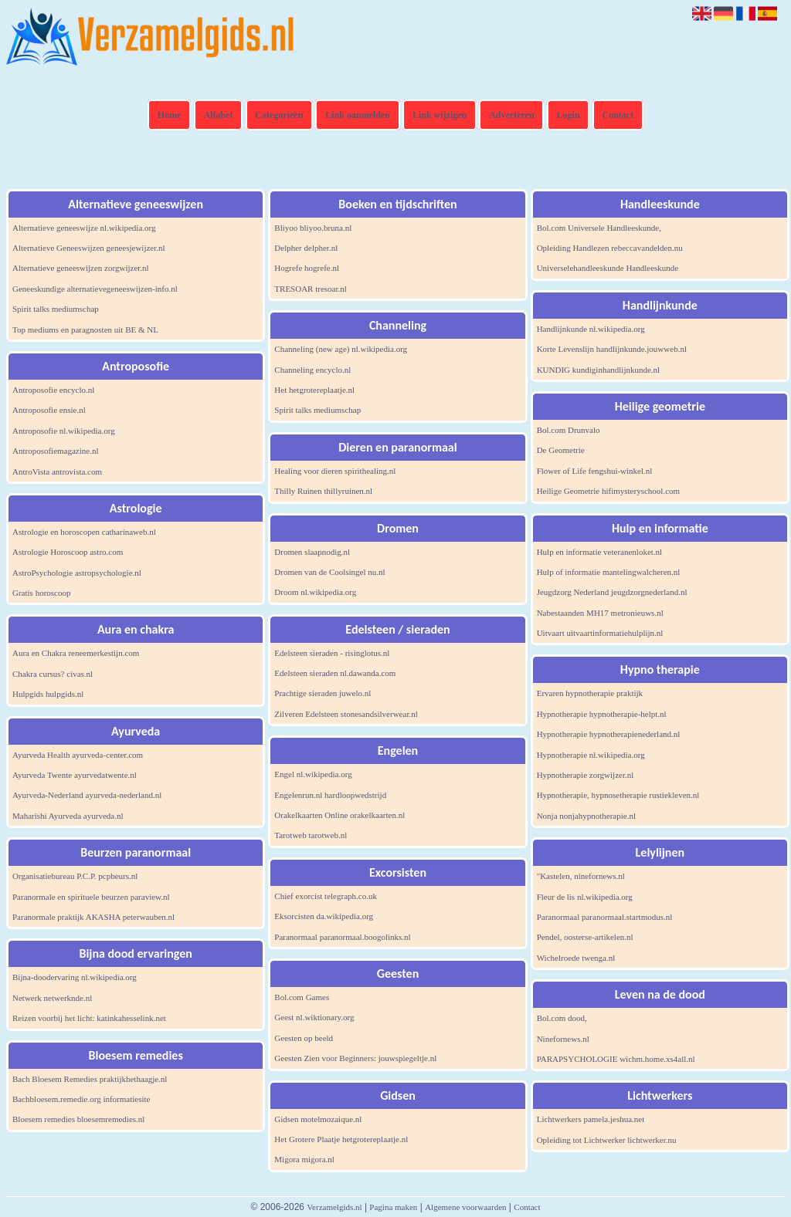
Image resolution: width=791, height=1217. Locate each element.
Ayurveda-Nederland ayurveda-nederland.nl (86, 795)
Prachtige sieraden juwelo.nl (322, 693)
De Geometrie (561, 450)
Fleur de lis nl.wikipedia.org (585, 896)
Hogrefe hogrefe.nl (306, 267)
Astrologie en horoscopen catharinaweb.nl (84, 531)
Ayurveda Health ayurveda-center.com (77, 754)
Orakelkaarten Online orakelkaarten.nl (339, 815)
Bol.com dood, (562, 1018)
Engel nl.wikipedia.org (312, 774)
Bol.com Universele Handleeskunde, (599, 227)
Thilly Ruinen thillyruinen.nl (323, 490)
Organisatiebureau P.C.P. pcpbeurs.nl (74, 876)
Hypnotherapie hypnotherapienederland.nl (609, 734)
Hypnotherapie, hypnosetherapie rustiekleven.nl (618, 795)
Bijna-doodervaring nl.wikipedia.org (74, 977)
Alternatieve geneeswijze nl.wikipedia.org (84, 227)
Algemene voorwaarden (465, 1207)
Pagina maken (393, 1207)
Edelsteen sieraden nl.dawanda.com (335, 673)
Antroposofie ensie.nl (49, 409)
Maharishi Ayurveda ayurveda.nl (67, 815)
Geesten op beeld (303, 1038)
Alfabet (218, 115)
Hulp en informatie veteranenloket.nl (600, 551)
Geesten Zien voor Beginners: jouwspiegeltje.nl (355, 1058)
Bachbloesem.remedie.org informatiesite (81, 1099)
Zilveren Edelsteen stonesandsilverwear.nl (345, 713)
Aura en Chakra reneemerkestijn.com (75, 653)
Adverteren (511, 115)
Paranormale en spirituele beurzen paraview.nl (91, 896)
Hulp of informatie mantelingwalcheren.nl (609, 571)
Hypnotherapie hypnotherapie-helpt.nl (602, 713)
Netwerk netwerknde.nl (52, 997)
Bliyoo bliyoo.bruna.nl (312, 227)
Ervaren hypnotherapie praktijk (590, 693)
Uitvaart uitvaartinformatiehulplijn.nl (600, 632)
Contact (618, 115)
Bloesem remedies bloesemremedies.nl (78, 1119)
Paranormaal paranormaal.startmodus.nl (605, 916)
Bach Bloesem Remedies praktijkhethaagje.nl (89, 1078)
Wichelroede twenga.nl (576, 957)
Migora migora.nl (304, 1159)
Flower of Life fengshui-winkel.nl (595, 470)
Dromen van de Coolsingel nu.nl (329, 571)
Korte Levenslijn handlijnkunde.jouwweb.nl (612, 348)
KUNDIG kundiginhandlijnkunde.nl (598, 369)
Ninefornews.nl (563, 1038)
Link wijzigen (439, 115)
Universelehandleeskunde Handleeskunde (608, 267)
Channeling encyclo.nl (312, 369)
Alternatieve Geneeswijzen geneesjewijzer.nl (88, 247)
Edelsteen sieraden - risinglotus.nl (331, 653)
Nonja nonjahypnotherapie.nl (586, 815)
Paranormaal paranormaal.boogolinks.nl (342, 936)
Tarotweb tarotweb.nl (310, 835)
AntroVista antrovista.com (57, 471)
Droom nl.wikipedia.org (315, 592)
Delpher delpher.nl (306, 247)
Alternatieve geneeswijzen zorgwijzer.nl (80, 267)
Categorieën (279, 115)
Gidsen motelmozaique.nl (318, 1119)
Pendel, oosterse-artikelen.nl (585, 936)
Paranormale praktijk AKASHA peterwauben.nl (93, 916)
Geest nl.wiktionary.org (314, 1017)
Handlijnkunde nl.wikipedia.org (591, 328)
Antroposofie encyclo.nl (53, 389)
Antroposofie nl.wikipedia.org (63, 430)
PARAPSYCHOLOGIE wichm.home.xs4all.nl (616, 1058)
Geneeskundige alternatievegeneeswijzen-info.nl (95, 288)
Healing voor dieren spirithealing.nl (335, 470)
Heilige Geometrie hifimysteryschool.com (608, 490)
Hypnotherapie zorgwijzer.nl (585, 774)
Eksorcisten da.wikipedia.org (323, 916)
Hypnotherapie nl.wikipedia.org (591, 754)
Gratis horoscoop (41, 592)
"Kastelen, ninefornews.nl (581, 876)
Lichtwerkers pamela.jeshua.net (591, 1119)
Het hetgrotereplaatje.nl (314, 389)
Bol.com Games (301, 997)
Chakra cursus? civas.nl (52, 673)
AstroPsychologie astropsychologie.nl (76, 572)
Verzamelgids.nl (334, 1207)
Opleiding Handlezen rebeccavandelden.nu (610, 247)
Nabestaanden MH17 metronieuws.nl (600, 612)
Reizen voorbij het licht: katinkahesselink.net (89, 1018)
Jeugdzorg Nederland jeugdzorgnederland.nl (612, 592)
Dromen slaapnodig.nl (312, 551)
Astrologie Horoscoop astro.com (67, 551)
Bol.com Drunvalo (568, 429)
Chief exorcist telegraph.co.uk (325, 896)
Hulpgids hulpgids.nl (47, 693)
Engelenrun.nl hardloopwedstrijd (330, 795)
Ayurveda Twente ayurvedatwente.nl (74, 774)
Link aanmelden (357, 115)
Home (170, 115)
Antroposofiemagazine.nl (55, 450)
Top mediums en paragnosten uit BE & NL (85, 329)
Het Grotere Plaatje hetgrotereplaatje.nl (341, 1139)
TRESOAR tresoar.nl (310, 288)
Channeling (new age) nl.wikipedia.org (340, 348)
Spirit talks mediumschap (55, 308)
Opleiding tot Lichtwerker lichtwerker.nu (607, 1139)
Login (568, 115)
